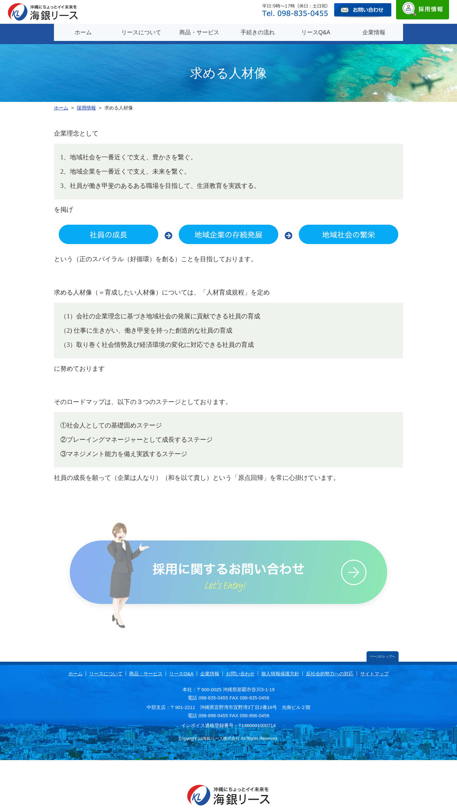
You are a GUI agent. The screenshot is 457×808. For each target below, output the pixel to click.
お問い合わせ (240, 669)
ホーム (83, 31)
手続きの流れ (257, 31)
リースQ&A (316, 31)
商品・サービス (199, 31)
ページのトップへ (381, 652)
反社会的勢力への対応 (330, 669)
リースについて (141, 31)
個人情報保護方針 (280, 669)
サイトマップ (374, 669)
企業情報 (374, 31)
